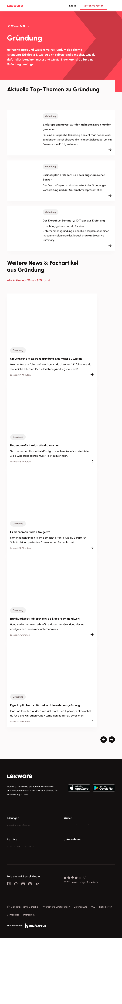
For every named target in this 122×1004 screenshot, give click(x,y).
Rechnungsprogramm (18, 831)
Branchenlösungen (17, 855)
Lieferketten (105, 973)
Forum (10, 913)
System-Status (15, 883)
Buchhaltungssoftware (18, 837)
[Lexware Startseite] (15, 5)
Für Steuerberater (16, 889)
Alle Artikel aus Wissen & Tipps (27, 280)
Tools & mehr (70, 831)
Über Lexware (71, 878)
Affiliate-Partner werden (20, 901)
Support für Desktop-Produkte (22, 907)
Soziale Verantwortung (76, 889)
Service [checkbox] (12, 870)
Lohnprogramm (15, 843)
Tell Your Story (71, 843)
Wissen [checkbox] (68, 818)
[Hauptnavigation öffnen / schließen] (113, 5)
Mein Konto (13, 919)
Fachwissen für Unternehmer (79, 825)
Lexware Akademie (74, 837)
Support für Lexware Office (21, 878)
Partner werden (15, 895)
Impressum (28, 981)
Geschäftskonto (15, 849)
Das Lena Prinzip (72, 849)
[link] (19, 776)
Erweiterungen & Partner (20, 861)
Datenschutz (80, 973)
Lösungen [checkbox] (13, 818)
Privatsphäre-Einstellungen (56, 973)
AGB (93, 973)
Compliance (13, 981)
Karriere (68, 895)
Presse (67, 883)
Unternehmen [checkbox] (72, 870)
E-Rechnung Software (18, 825)
